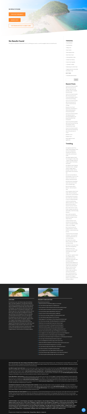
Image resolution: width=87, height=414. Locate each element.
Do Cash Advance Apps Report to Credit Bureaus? (49, 305)
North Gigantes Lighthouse (45, 408)
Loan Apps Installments (16, 303)
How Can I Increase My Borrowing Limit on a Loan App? (50, 344)
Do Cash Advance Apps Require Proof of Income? (49, 317)
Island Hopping (23, 400)
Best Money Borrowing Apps (59, 386)
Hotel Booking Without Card (25, 405)
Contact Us (43, 412)
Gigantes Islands (40, 402)
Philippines (33, 402)
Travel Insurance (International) (66, 402)
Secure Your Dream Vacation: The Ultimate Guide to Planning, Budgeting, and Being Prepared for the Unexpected (72, 116)
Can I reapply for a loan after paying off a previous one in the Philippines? (54, 332)
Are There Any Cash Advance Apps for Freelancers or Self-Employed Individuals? (55, 336)
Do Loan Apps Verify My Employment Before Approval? (50, 338)
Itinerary (25, 406)
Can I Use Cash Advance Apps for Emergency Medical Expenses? (52, 329)
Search (76, 79)
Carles (25, 402)
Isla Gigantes (68, 255)
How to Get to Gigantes (70, 62)
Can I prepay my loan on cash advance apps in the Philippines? (52, 334)
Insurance (22, 376)
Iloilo (29, 402)
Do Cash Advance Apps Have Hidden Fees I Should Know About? (52, 346)
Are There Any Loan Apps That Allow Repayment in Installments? (52, 321)
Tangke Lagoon (55, 406)
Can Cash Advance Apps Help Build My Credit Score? (49, 311)
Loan (16, 302)
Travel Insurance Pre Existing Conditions (24, 329)
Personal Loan (12, 302)
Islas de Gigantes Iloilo (61, 400)
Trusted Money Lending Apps (24, 309)
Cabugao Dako (19, 408)
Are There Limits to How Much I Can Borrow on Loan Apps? (51, 309)
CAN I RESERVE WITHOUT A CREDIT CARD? (21, 25)
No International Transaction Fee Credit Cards (72, 264)
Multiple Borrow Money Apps (19, 306)
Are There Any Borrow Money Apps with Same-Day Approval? (51, 354)
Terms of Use (26, 412)
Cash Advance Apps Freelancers (24, 311)
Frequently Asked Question (71, 75)
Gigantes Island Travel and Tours (16, 402)
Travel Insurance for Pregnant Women (71, 276)
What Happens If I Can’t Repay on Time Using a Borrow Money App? (53, 319)
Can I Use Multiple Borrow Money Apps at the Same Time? (51, 340)
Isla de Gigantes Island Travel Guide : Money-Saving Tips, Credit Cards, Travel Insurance (72, 193)
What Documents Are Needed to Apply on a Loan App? (50, 303)
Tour (19, 400)
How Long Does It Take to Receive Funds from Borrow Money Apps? (53, 307)
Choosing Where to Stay (70, 57)
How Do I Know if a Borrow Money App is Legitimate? (49, 313)
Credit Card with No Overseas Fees (64, 403)
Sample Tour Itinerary (70, 59)
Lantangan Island (71, 406)
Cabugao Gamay (68, 405)
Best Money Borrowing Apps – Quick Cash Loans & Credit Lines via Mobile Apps (72, 183)
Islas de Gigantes (38, 400)
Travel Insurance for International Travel (31, 377)
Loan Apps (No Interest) (50, 405)
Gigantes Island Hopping (16, 320)
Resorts (21, 406)
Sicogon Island (12, 408)
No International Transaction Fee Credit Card (53, 371)
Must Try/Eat (68, 50)
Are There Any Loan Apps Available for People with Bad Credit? (52, 315)
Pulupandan (49, 406)
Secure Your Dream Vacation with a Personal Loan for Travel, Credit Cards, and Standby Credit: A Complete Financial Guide (72, 89)
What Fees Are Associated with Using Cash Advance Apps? (51, 323)
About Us (39, 412)
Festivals (11, 406)
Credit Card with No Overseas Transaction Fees (71, 271)
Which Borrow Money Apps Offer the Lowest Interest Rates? (51, 327)
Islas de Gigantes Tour (72, 400)
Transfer (71, 258)
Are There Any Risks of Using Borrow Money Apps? (49, 348)
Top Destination (69, 42)
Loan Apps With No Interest (42, 387)
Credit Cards (22, 368)
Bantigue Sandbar (60, 405)
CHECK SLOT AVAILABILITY (17, 14)
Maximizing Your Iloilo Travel (71, 66)
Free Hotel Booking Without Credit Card (70, 372)
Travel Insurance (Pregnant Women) (33, 403)
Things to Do (68, 47)
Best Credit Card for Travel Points (66, 368)
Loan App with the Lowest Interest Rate (23, 308)
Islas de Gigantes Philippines (49, 400)
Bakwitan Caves (69, 134)
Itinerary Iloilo (42, 406)
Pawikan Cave (69, 136)
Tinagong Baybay (26, 408)
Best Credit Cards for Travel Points (71, 268)
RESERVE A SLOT (14, 20)
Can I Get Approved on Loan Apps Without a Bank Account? (51, 350)
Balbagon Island (34, 408)
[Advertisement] (68, 17)
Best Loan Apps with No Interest (72, 261)
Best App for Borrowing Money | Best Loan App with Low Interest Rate (71, 241)
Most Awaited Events (70, 52)
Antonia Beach (63, 406)
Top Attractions (69, 45)
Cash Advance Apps (22, 302)
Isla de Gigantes (72, 262)
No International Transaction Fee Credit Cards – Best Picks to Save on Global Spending (72, 198)
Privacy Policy (33, 412)
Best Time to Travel (69, 55)
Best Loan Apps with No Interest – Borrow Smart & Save (71, 188)
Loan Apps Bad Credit (25, 303)
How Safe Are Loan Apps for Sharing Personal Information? (51, 325)
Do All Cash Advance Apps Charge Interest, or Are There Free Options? (53, 352)
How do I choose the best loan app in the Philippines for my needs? (53, 330)
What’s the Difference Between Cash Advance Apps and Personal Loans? (54, 342)
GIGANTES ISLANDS (13, 400)
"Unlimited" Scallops (70, 64)
